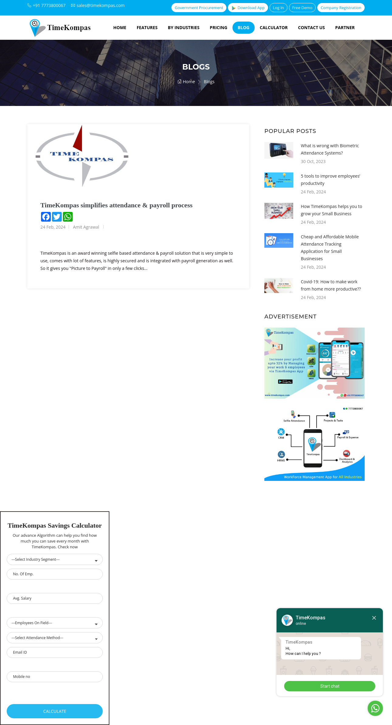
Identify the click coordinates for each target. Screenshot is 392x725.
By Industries (183, 27)
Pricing (218, 27)
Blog (243, 27)
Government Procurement (199, 7)
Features (147, 27)
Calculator (274, 27)
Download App (247, 8)
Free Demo (302, 7)
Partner (345, 27)
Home (119, 27)
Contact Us (311, 27)
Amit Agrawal (86, 227)
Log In (278, 7)
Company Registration (341, 7)
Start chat (329, 686)
